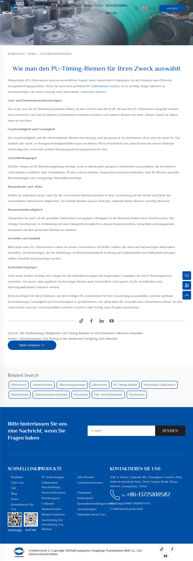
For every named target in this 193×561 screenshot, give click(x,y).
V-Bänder (48, 503)
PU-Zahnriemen (98, 86)
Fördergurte (85, 498)
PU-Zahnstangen (53, 477)
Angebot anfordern (172, 9)
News (99, 5)
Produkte (53, 5)
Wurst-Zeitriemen (54, 492)
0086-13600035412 (137, 503)
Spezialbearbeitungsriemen (95, 503)
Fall (78, 5)
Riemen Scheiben (53, 514)
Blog (88, 5)
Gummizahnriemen (90, 482)
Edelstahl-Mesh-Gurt (91, 514)
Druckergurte (51, 498)
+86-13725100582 (148, 494)
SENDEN (170, 430)
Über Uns (67, 6)
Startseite (34, 5)
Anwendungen (86, 509)
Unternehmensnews (56, 54)
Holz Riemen (85, 477)
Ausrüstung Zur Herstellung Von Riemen (52, 524)
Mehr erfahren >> (32, 345)
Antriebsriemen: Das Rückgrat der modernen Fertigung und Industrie (68, 338)
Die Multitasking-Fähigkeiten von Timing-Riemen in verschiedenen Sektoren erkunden (81, 333)
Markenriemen (51, 509)
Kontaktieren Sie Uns (116, 6)
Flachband (84, 492)
